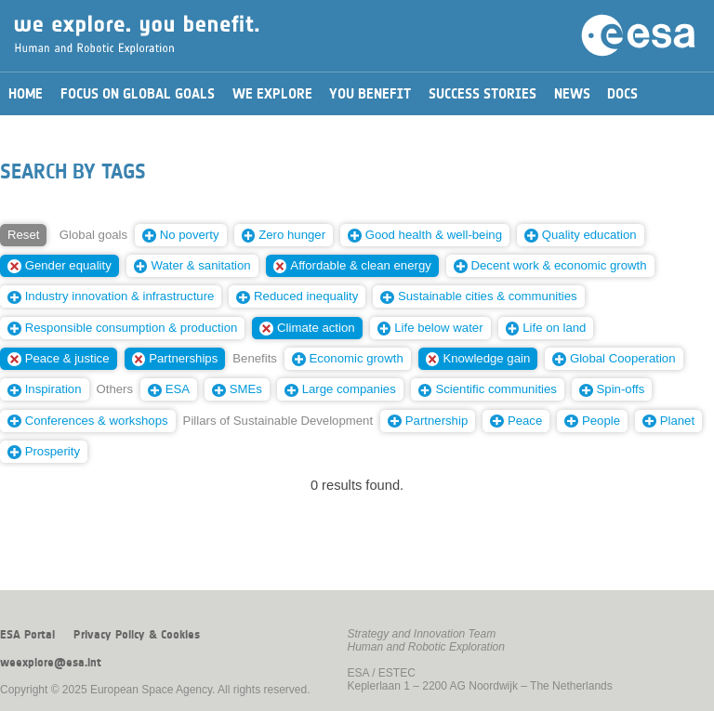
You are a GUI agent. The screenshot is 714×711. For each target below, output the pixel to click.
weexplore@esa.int (50, 662)
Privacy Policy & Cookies (136, 634)
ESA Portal (27, 634)
